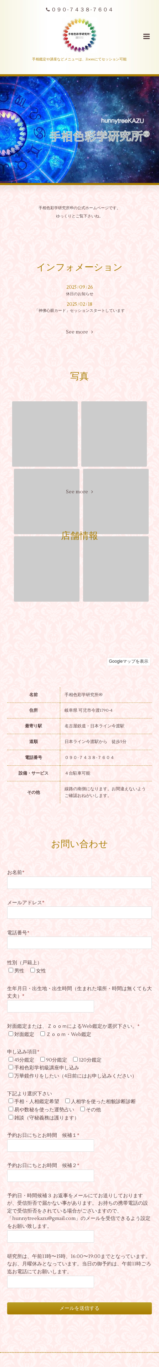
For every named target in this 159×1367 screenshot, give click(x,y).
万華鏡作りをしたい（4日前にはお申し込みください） (75, 1076)
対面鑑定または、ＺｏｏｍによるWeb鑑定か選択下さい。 (73, 1026)
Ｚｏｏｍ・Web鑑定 (68, 1034)
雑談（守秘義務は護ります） (46, 1118)
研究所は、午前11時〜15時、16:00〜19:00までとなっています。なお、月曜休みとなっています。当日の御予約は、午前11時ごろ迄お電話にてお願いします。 (79, 1264)
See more (79, 332)
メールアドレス (26, 903)
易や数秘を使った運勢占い (44, 1110)
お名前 (16, 872)
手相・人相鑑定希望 (36, 1102)
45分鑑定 (24, 1060)
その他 (93, 1110)
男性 (19, 971)
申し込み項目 (23, 1052)
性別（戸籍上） (24, 963)
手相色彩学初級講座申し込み (46, 1068)
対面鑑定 (24, 1034)
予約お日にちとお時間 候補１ (43, 1135)
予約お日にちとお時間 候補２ (43, 1165)
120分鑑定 (90, 1060)
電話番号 (18, 933)
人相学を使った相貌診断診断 (103, 1102)
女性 (41, 971)
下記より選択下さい (29, 1094)
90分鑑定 (56, 1060)
